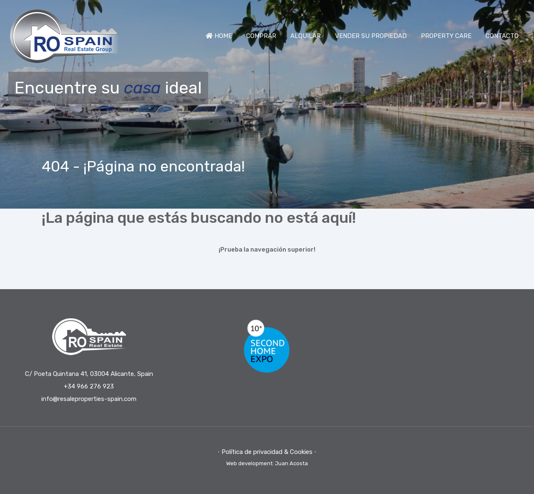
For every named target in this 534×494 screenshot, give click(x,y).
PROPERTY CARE (446, 36)
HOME (219, 36)
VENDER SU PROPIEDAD (371, 36)
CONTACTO (502, 36)
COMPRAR (261, 36)
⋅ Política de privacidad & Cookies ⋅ (267, 452)
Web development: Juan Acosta (267, 463)
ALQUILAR (305, 36)
